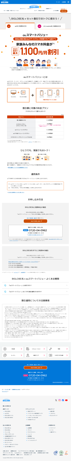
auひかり (7, 413)
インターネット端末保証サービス (35, 413)
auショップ (17, 272)
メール (51, 430)
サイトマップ (5, 391)
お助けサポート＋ (32, 411)
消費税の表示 (14, 450)
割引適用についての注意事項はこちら (18, 167)
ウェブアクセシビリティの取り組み (26, 450)
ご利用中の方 (51, 425)
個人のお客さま (7, 406)
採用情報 (30, 436)
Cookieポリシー (18, 452)
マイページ (52, 428)
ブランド (30, 430)
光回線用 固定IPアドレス (10, 436)
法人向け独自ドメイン (10, 446)
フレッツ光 (7, 432)
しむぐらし (52, 413)
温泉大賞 (52, 411)
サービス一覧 (7, 389)
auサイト (31, 141)
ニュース (30, 434)
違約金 (35, 218)
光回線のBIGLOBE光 (16, 389)
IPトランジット (8, 442)
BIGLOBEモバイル (9, 415)
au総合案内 (24, 272)
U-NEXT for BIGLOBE (33, 417)
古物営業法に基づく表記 (42, 452)
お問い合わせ (6, 450)
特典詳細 (31, 218)
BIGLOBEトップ (28, 454)
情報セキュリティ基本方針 (9, 454)
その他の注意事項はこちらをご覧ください (16, 192)
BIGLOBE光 (7, 411)
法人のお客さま (7, 425)
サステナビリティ (32, 432)
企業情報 (64, 2)
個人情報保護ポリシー (41, 450)
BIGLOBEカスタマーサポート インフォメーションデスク (24, 262)
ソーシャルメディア (32, 440)
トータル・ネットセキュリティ (35, 415)
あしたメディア (53, 415)
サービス (58, 2)
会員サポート (53, 432)
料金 (28, 218)
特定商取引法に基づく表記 (30, 452)
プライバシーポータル (8, 452)
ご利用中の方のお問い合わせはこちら (36, 234)
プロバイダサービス (9, 434)
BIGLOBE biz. (8, 428)
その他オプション (32, 419)
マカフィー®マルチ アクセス (11, 444)
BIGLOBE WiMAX (9, 417)
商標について (20, 454)
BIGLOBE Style (31, 438)
